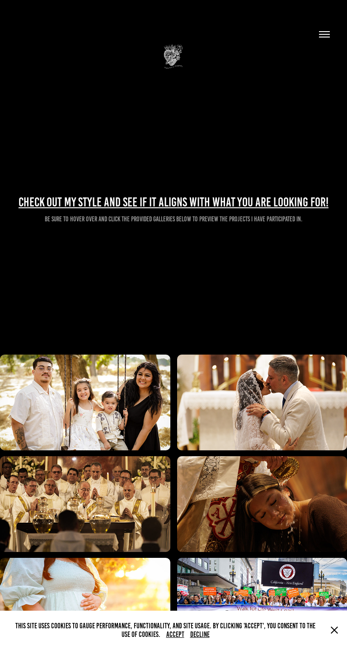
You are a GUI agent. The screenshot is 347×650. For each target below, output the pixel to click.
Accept (175, 634)
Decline (200, 634)
